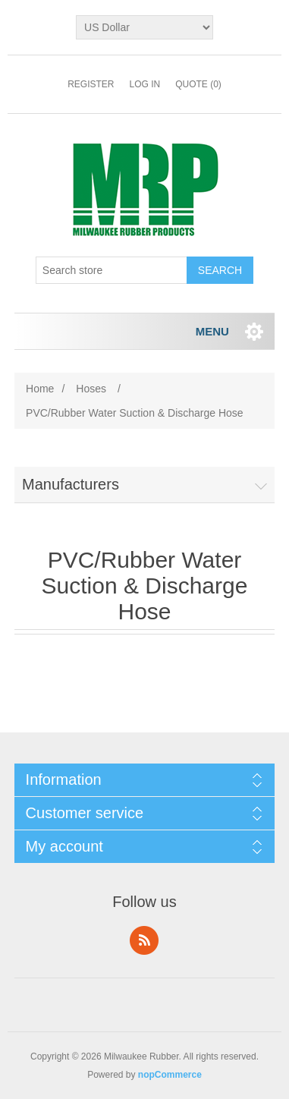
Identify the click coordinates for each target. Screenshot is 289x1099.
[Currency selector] (144, 27)
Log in (144, 84)
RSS (144, 940)
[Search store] (111, 270)
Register (91, 84)
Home (40, 389)
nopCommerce (170, 1074)
